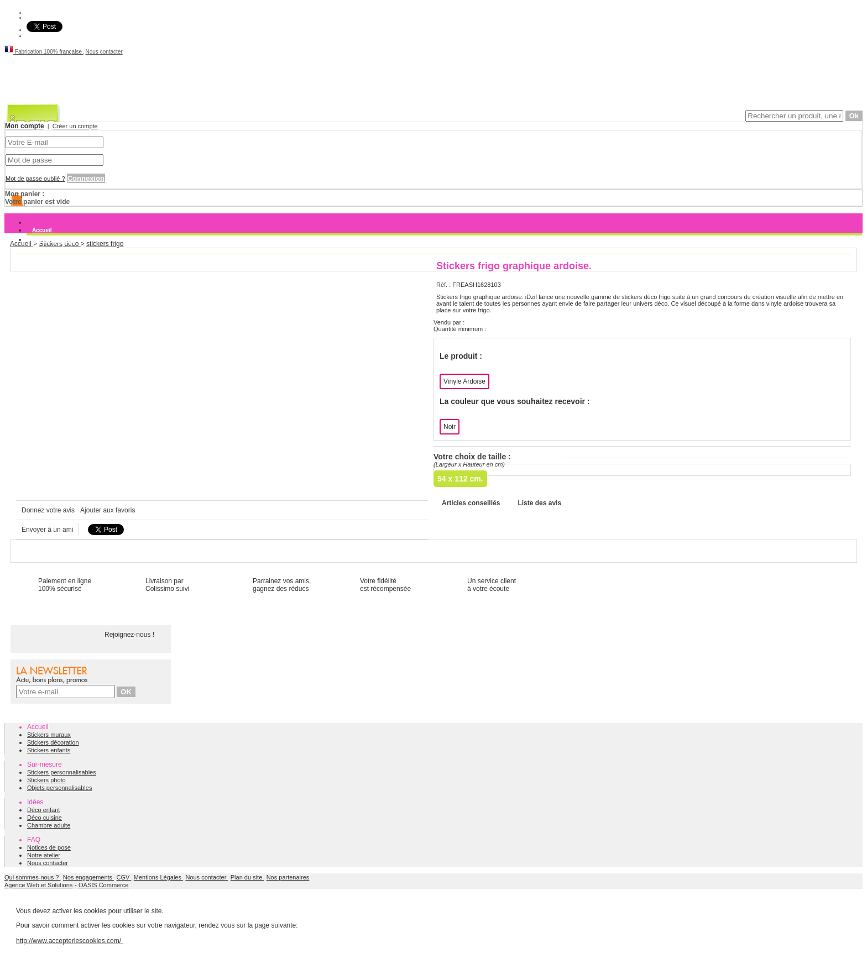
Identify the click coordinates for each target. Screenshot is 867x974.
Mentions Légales (158, 877)
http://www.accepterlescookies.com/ (69, 941)
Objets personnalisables (59, 787)
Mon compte (24, 126)
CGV (124, 877)
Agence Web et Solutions (38, 885)
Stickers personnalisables (61, 772)
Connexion (86, 178)
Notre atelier (43, 855)
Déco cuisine (44, 817)
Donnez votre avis (48, 510)
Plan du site (247, 877)
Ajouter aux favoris (107, 510)
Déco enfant (43, 810)
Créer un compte (75, 126)
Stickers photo (46, 780)
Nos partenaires (288, 877)
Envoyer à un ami (47, 529)
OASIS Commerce (103, 885)
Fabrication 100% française (43, 52)
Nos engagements (88, 877)
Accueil (42, 230)
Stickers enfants (48, 750)
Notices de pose (49, 847)
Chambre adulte (48, 825)
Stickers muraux (53, 240)
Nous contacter (104, 52)
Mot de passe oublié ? (35, 178)
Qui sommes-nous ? (32, 877)
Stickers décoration (53, 742)
